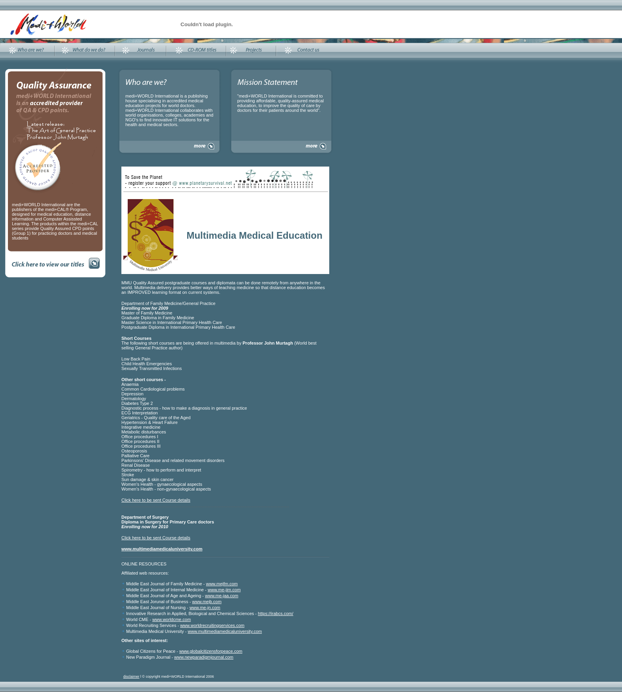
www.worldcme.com (171, 619)
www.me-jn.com (205, 607)
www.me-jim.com (224, 589)
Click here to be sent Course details (155, 500)
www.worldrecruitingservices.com (212, 625)
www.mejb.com (206, 601)
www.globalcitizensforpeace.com (210, 651)
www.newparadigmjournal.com (203, 657)
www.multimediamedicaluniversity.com (225, 631)
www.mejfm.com (222, 583)
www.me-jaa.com (221, 595)
